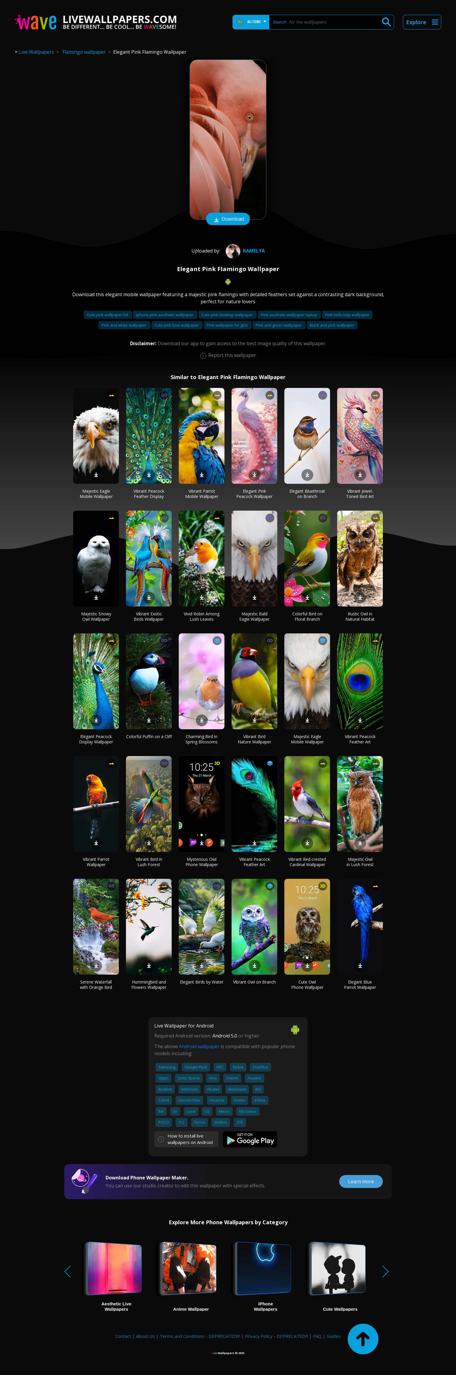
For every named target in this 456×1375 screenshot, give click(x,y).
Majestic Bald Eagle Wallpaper (254, 616)
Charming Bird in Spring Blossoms (202, 739)
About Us (145, 1336)
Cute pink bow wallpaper (177, 325)
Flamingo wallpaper (84, 52)
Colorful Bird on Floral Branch (307, 616)
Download (228, 219)
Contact (123, 1336)
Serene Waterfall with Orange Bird (96, 984)
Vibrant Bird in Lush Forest (149, 861)
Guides (334, 1336)
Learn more (361, 1181)
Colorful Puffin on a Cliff (149, 736)
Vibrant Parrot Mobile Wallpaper (201, 493)
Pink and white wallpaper (124, 325)
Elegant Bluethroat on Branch (307, 493)
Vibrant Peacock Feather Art (360, 739)
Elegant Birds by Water (201, 982)
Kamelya (244, 251)
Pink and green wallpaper (279, 325)
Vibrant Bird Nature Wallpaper (254, 739)
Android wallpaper (199, 1046)
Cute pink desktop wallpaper (227, 314)
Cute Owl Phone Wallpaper (307, 984)
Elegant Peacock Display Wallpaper (96, 739)
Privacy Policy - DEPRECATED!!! (276, 1336)
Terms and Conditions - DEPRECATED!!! (200, 1336)
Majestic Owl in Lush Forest (360, 861)
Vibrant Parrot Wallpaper (96, 861)
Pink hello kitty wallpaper (347, 314)
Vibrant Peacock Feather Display (149, 493)
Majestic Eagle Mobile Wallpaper (96, 493)
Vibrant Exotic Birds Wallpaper (149, 616)
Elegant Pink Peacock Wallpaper (254, 493)
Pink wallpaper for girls (228, 325)
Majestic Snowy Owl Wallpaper (96, 616)
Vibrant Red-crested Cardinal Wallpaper (307, 861)
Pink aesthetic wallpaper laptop (289, 314)
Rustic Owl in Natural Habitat (360, 616)
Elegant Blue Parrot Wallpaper (360, 984)
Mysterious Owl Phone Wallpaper (202, 861)
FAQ (317, 1336)
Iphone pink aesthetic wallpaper (165, 314)
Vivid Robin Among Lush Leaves (201, 616)
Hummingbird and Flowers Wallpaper (148, 984)
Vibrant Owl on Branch (254, 982)
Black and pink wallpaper (332, 325)
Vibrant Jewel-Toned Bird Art (360, 493)
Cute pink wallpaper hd (108, 314)
